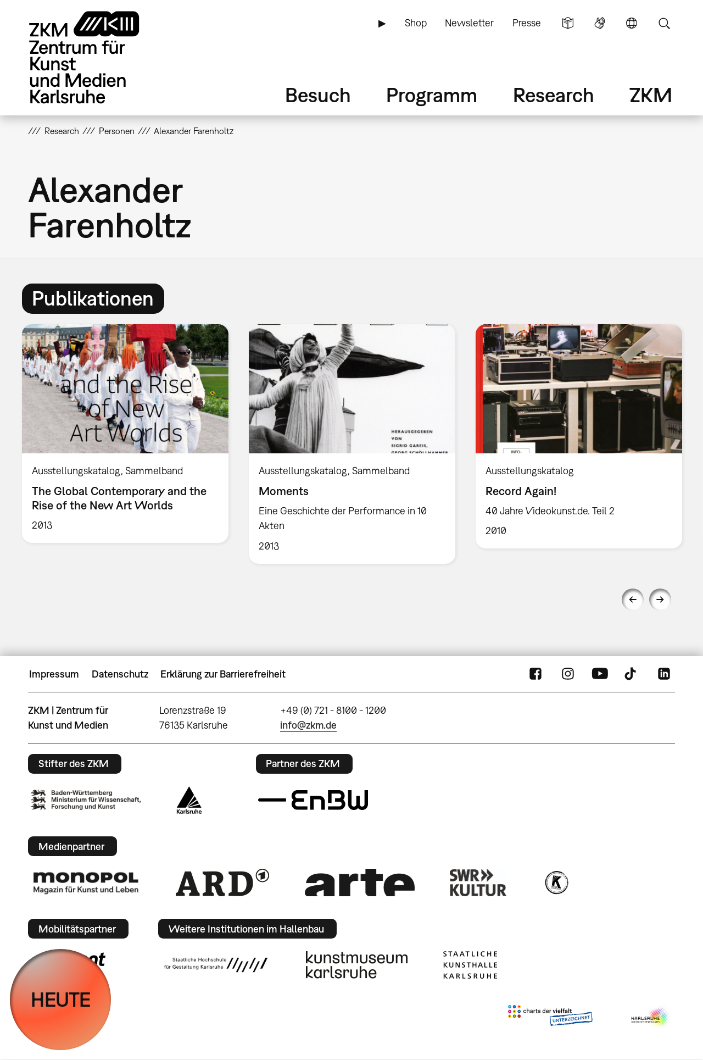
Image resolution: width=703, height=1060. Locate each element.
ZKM (650, 95)
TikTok (632, 674)
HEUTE (61, 999)
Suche (664, 23)
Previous (633, 600)
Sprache (632, 23)
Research (553, 95)
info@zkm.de (308, 725)
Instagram (568, 674)
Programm (431, 95)
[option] (125, 433)
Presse (526, 23)
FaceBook (535, 674)
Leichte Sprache (568, 23)
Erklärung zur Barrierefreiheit (223, 674)
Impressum (54, 674)
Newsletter (469, 23)
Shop (416, 23)
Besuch (318, 95)
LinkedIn (664, 674)
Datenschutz (120, 674)
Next (660, 600)
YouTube (600, 674)
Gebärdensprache (600, 23)
